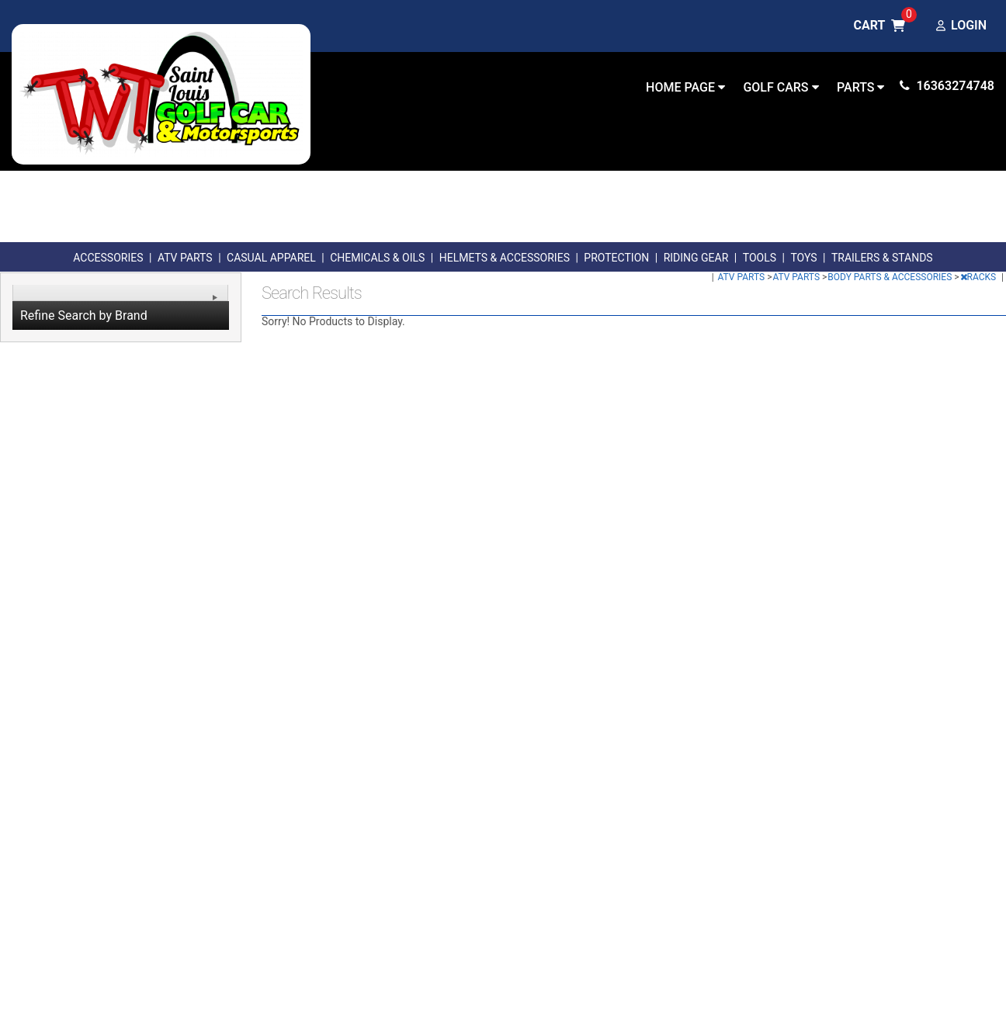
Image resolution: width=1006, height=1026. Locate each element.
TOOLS (759, 257)
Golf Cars (780, 87)
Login (961, 26)
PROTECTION (616, 257)
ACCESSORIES (108, 257)
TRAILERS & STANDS (882, 257)
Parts (860, 87)
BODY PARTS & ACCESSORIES (890, 277)
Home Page (685, 87)
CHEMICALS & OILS (377, 257)
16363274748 (947, 85)
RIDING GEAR (696, 257)
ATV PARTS (185, 257)
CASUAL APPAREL (271, 257)
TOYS (803, 257)
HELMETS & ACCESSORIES (504, 257)
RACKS (979, 277)
